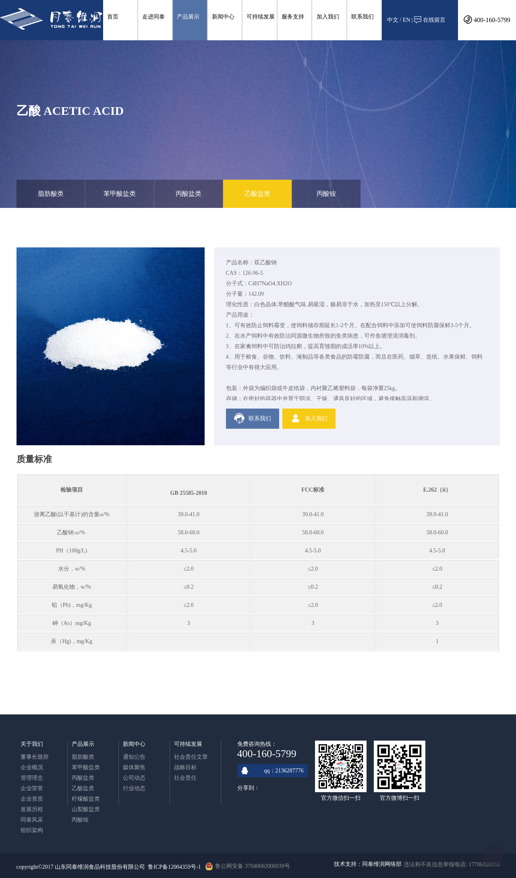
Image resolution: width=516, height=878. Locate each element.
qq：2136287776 (272, 770)
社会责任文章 (191, 757)
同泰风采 (32, 820)
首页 (112, 17)
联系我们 (362, 17)
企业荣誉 (32, 788)
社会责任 (185, 778)
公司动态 (134, 778)
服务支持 (293, 17)
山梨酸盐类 (86, 809)
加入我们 (328, 17)
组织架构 (32, 830)
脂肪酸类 (51, 193)
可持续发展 (261, 17)
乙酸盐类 (257, 193)
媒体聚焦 (134, 767)
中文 (392, 20)
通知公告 (134, 757)
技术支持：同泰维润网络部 (368, 864)
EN (406, 20)
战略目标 (185, 767)
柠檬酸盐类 (86, 799)
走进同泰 (153, 17)
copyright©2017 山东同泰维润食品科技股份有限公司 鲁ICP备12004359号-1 (109, 867)
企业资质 (32, 799)
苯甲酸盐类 (120, 193)
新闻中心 (223, 17)
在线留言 (430, 19)
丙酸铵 (326, 193)
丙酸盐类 (188, 193)
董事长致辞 (35, 757)
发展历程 (32, 809)
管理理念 (32, 778)
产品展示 (188, 17)
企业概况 (32, 767)
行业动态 (134, 788)
